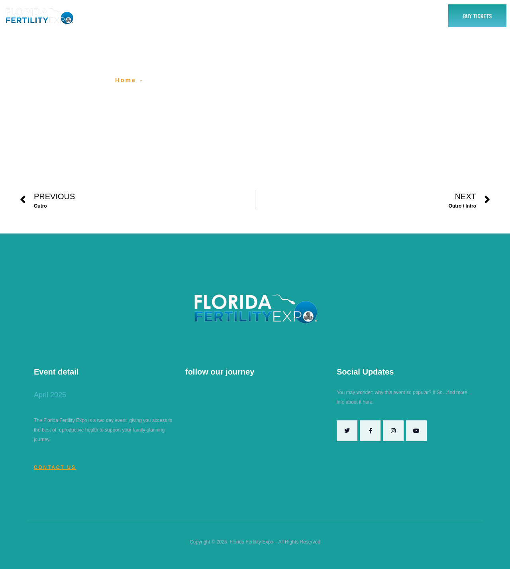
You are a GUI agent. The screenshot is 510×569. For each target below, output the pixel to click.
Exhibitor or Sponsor (223, 15)
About (173, 15)
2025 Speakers (285, 15)
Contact (335, 15)
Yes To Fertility (382, 15)
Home (139, 15)
